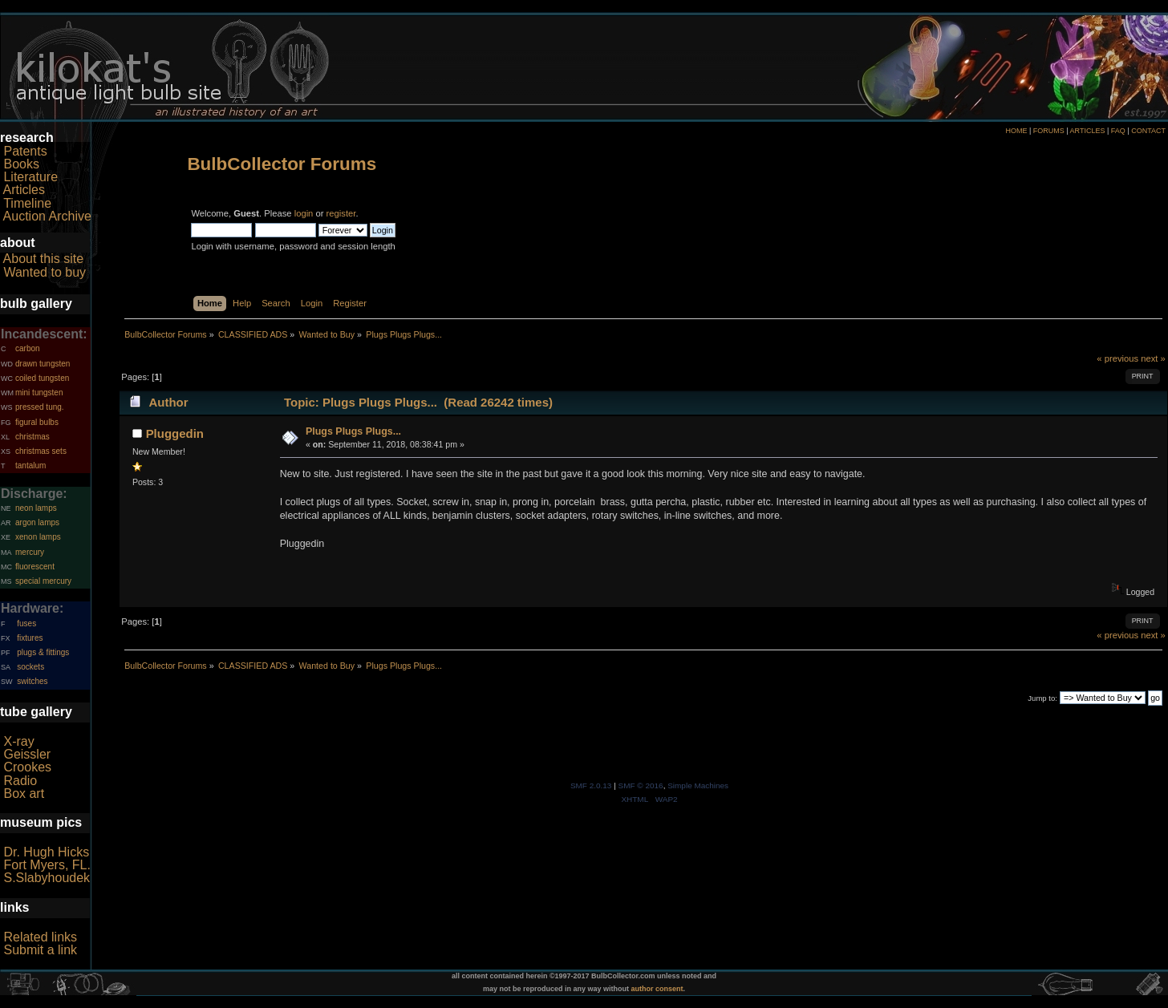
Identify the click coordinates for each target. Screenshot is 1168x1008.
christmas (32, 436)
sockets (30, 666)
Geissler (27, 754)
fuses (26, 623)
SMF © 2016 (640, 785)
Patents (25, 151)
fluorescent (35, 566)
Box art (23, 793)
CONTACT (1148, 131)
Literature (30, 177)
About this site (43, 258)
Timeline (27, 203)
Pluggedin (175, 433)
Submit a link (40, 950)
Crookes (27, 767)
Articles (24, 189)
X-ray (18, 741)
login (304, 213)
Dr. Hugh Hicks (46, 852)
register (341, 213)
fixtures (30, 638)
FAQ (1118, 131)
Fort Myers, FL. (46, 865)
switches (32, 681)
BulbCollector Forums (281, 164)
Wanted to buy (44, 272)
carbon (27, 348)
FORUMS (1049, 131)
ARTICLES (1087, 131)
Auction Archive (47, 216)
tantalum (30, 465)
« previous (1117, 358)
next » (1153, 358)
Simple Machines (697, 785)
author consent (657, 989)
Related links (40, 937)
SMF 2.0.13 (591, 785)
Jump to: (1042, 698)
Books (21, 164)
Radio (20, 780)
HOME (1016, 131)
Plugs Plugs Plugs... (353, 431)
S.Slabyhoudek (46, 878)
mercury (29, 552)
